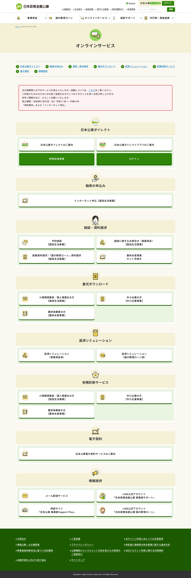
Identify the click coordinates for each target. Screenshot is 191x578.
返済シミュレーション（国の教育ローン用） (134, 355)
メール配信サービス (56, 495)
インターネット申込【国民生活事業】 (95, 200)
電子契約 (24, 71)
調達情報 (90, 9)
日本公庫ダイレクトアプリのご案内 (134, 145)
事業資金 (32, 18)
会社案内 (78, 9)
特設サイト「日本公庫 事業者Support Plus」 (57, 510)
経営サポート (127, 18)
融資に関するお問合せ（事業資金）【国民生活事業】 (134, 243)
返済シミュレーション (136, 66)
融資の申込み (56, 66)
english (130, 3)
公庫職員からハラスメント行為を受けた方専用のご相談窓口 (95, 552)
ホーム (17, 27)
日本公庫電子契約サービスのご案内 (95, 454)
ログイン (168, 3)
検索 (171, 9)
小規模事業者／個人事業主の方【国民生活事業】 (56, 299)
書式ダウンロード (107, 66)
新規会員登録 (56, 158)
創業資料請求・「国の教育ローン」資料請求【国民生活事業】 (56, 257)
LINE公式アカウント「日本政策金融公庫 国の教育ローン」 (134, 510)
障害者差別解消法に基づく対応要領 (35, 550)
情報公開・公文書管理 (28, 544)
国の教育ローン (64, 18)
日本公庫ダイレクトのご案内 (56, 145)
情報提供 (43, 71)
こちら (92, 90)
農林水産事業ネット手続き (134, 257)
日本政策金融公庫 (32, 6)
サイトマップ (78, 560)
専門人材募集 (103, 9)
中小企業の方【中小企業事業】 (134, 299)
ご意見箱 (75, 539)
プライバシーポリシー (82, 544)
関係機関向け (118, 9)
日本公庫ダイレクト (30, 66)
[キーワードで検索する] (152, 9)
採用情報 (131, 9)
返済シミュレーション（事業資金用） (56, 355)
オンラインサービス (96, 18)
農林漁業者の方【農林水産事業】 (57, 314)
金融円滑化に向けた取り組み (31, 560)
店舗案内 (67, 9)
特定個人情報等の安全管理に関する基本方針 (147, 544)
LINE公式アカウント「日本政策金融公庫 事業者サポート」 (134, 496)
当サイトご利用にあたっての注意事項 (144, 539)
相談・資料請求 (80, 66)
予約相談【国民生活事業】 (57, 243)
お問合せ (21, 539)
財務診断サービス (166, 66)
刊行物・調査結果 (160, 18)
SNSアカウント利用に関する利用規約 (144, 550)
